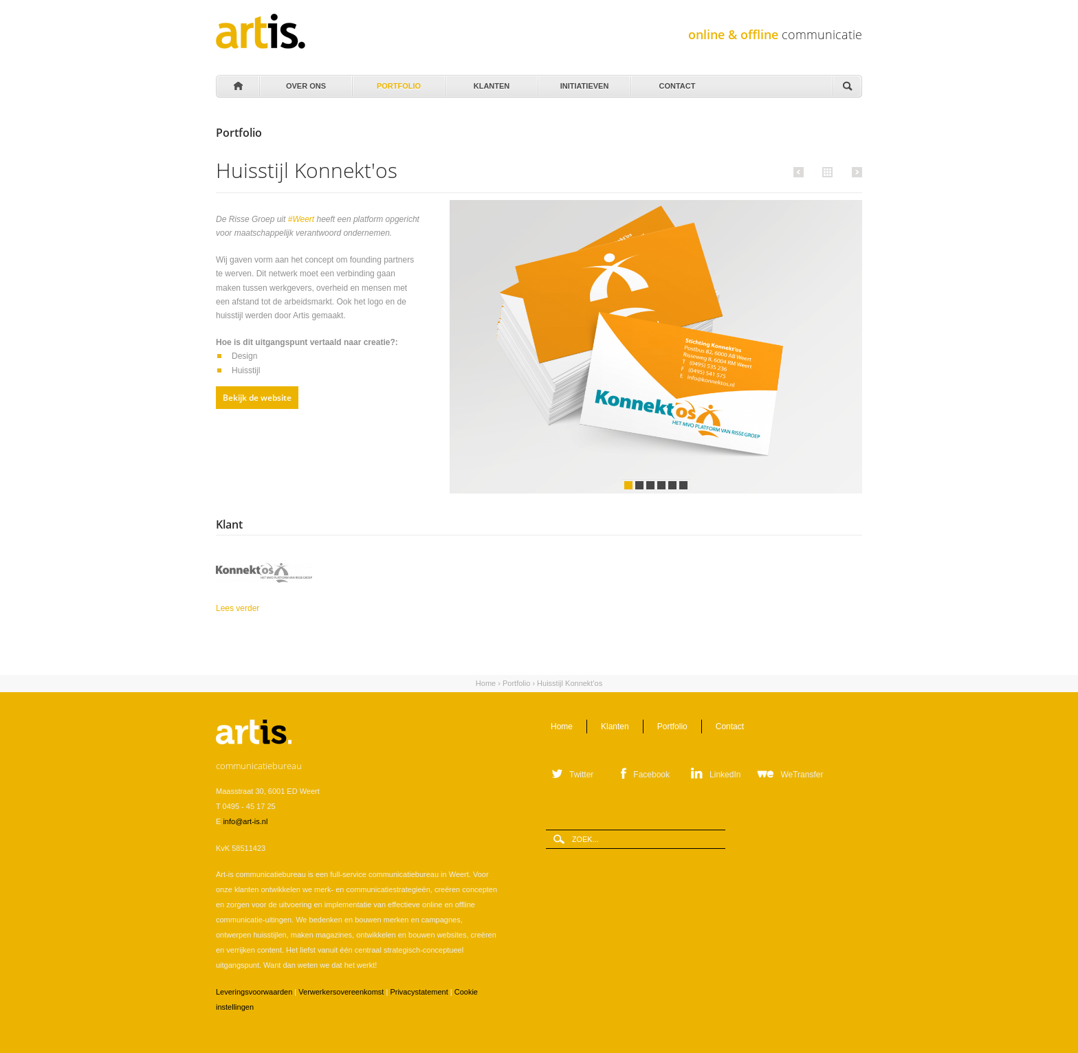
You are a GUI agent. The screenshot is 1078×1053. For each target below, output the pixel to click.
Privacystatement (419, 992)
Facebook (651, 774)
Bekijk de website (257, 397)
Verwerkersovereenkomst (341, 992)
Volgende (855, 172)
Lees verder (266, 607)
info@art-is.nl (245, 821)
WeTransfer (801, 774)
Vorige (800, 172)
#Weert (302, 219)
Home (237, 86)
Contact (676, 82)
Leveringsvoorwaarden (254, 992)
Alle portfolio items (826, 171)
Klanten (490, 82)
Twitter (581, 774)
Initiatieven (583, 82)
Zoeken (847, 87)
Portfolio (397, 82)
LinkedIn (725, 774)
